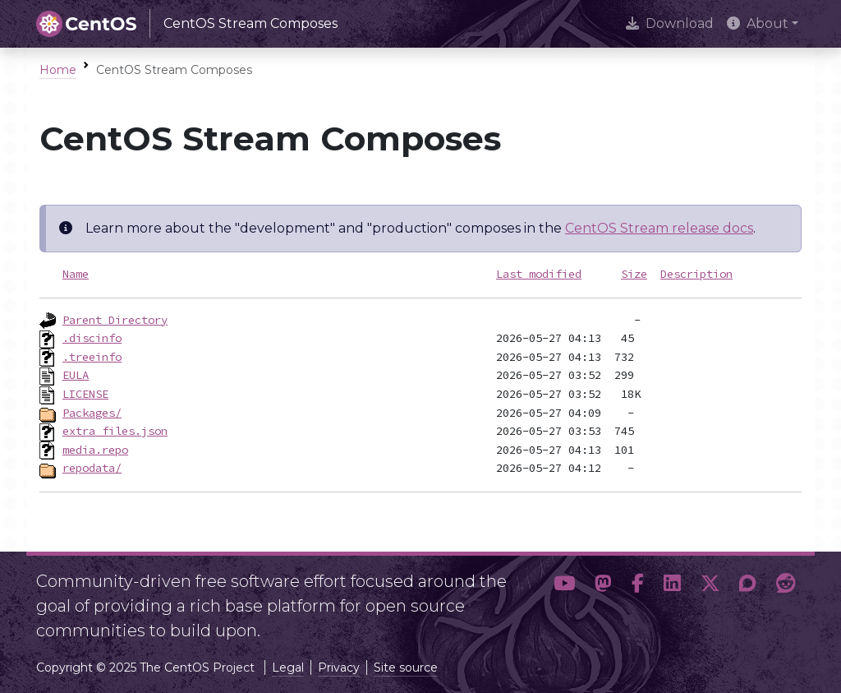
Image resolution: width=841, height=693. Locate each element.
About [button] (757, 23)
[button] (564, 599)
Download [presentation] (670, 23)
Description (696, 273)
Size (634, 273)
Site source (406, 667)
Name (75, 273)
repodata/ (92, 467)
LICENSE (85, 393)
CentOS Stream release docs (659, 228)
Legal (288, 667)
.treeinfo (92, 356)
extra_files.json (115, 430)
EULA (75, 374)
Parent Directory (115, 319)
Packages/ (92, 412)
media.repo (95, 449)
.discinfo (92, 337)
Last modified (538, 273)
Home (57, 69)
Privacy (339, 667)
